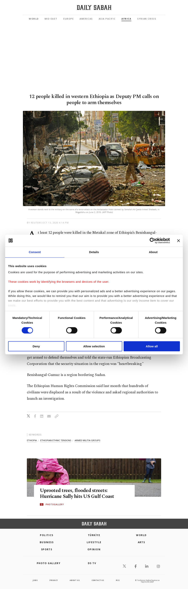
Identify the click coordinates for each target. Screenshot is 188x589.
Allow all (152, 346)
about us (75, 580)
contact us (98, 580)
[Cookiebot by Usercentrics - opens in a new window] (152, 240)
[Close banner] (178, 240)
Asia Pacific (107, 19)
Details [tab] (94, 252)
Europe (68, 19)
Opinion (94, 549)
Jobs (35, 580)
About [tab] (153, 252)
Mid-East (51, 19)
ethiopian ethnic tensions (55, 440)
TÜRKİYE (94, 535)
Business (47, 542)
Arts (141, 542)
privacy (54, 580)
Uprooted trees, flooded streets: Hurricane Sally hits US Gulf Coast (77, 493)
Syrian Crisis (146, 19)
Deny (36, 346)
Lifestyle (94, 542)
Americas (86, 19)
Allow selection (94, 346)
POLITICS (46, 535)
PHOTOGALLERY (55, 504)
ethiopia (32, 440)
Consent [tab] (35, 252)
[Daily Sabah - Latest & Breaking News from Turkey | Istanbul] (94, 7)
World (34, 19)
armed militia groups (87, 440)
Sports (46, 549)
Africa (126, 19)
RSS (117, 580)
